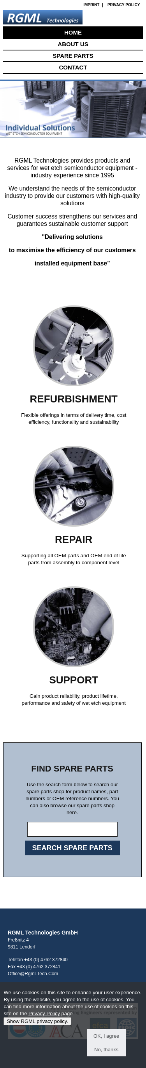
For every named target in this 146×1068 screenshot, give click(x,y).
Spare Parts (73, 55)
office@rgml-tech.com (33, 973)
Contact (73, 67)
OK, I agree (106, 1040)
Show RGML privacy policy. (37, 1025)
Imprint (91, 5)
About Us (73, 44)
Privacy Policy (123, 5)
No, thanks (106, 1053)
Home (73, 32)
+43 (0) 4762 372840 (46, 959)
